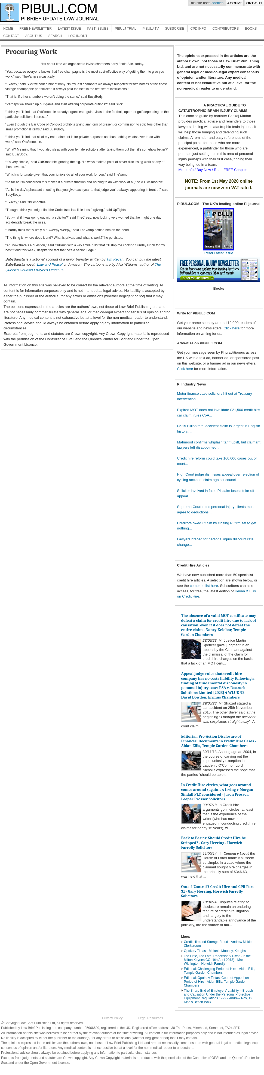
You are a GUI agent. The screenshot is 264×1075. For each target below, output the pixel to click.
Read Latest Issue (218, 251)
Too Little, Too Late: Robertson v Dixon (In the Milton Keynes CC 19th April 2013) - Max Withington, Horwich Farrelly (217, 960)
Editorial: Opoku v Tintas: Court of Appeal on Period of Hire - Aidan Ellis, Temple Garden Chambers (216, 981)
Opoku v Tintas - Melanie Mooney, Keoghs (215, 951)
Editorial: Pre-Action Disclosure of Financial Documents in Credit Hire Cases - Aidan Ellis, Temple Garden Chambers (218, 741)
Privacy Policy (112, 1018)
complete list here (204, 586)
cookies (217, 3)
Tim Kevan (115, 259)
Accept (234, 3)
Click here (231, 328)
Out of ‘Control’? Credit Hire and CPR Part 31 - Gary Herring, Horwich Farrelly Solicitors (217, 891)
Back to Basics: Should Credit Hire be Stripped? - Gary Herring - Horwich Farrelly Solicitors (213, 843)
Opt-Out (254, 3)
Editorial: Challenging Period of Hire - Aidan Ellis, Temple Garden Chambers (219, 971)
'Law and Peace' (49, 264)
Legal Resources (150, 1018)
